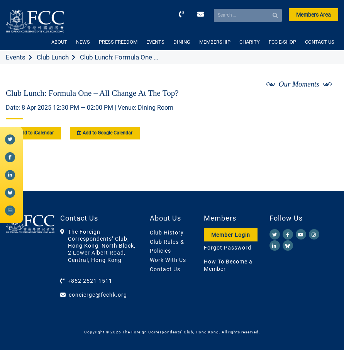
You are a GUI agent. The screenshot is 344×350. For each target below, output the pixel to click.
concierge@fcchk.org (98, 295)
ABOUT (59, 42)
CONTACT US (319, 42)
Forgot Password (227, 248)
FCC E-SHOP (282, 42)
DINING (181, 42)
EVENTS (155, 42)
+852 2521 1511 (90, 281)
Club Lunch (53, 57)
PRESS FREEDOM (118, 42)
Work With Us (168, 260)
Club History (167, 232)
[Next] (323, 104)
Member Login (230, 235)
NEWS (83, 42)
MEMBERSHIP (214, 42)
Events (15, 57)
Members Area (313, 15)
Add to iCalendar (33, 133)
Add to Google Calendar (104, 133)
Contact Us (165, 269)
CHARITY (249, 42)
